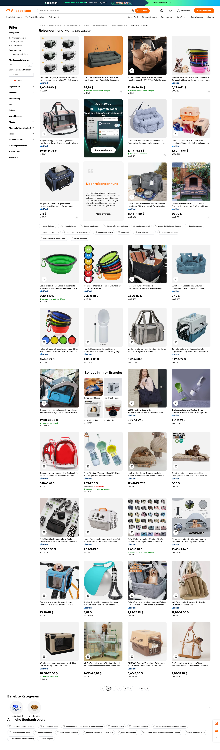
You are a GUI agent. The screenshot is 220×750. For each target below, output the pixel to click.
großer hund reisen (104, 232)
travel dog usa (46, 739)
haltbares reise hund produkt (53, 238)
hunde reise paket (141, 226)
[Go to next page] (147, 688)
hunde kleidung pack (138, 726)
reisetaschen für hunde (67, 732)
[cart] (171, 11)
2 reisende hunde (68, 226)
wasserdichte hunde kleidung (168, 226)
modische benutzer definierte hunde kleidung (161, 732)
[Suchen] (142, 10)
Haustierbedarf (55, 25)
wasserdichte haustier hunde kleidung (169, 726)
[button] (132, 10)
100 (142, 688)
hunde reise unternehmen (116, 226)
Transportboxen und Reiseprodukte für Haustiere (105, 25)
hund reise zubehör (127, 732)
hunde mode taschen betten (77, 232)
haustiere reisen (194, 226)
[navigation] (21, 357)
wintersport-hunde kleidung (21, 739)
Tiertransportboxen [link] (139, 25)
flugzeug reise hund (168, 232)
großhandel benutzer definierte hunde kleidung (83, 726)
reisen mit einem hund (19, 732)
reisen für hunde (79, 238)
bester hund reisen (90, 226)
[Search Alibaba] (84, 10)
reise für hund (47, 226)
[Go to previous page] (102, 688)
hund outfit (124, 232)
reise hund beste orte (195, 732)
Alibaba (42, 25)
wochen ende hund (49, 726)
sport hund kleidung (50, 232)
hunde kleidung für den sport (22, 726)
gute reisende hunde (144, 232)
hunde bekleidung (43, 732)
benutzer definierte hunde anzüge (98, 732)
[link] (216, 723)
